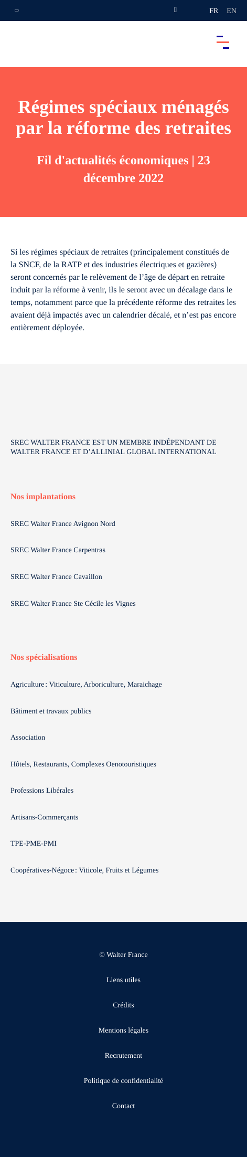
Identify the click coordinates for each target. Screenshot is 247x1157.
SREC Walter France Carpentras (57, 550)
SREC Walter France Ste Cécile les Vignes (73, 604)
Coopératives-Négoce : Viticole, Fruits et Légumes (85, 871)
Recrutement (124, 1056)
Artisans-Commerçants (45, 818)
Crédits (123, 1005)
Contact (123, 1106)
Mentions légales (123, 1031)
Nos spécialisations (44, 657)
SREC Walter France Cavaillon (56, 577)
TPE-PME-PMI (34, 844)
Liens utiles (123, 980)
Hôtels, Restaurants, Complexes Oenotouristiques (84, 765)
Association (27, 738)
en (232, 11)
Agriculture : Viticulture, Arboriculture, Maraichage (87, 685)
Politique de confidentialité (124, 1081)
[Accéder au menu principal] (223, 42)
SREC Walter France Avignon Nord (62, 524)
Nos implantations (43, 496)
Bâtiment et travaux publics (50, 712)
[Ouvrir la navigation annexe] (16, 10)
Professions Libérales (43, 791)
